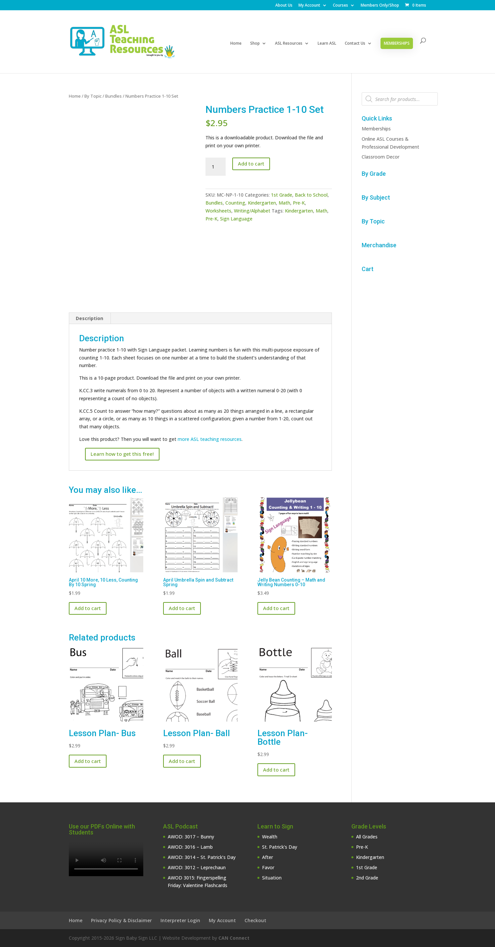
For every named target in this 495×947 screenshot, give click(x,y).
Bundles (113, 96)
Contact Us (355, 43)
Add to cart (251, 163)
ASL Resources (288, 43)
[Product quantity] (215, 167)
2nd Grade (367, 878)
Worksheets (218, 211)
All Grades (367, 836)
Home (236, 43)
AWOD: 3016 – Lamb (190, 847)
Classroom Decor (380, 157)
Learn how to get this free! (122, 453)
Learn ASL (327, 43)
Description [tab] (89, 318)
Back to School (311, 195)
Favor (268, 867)
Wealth (269, 836)
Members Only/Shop (380, 5)
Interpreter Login (180, 920)
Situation (272, 878)
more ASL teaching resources (210, 439)
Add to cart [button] (87, 608)
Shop (255, 43)
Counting (235, 203)
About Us (283, 5)
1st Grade (281, 195)
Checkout (255, 920)
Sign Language (236, 218)
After (267, 857)
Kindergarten (262, 203)
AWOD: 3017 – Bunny (191, 836)
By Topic (93, 96)
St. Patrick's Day (279, 847)
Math (284, 203)
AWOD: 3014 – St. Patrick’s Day (202, 857)
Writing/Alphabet (252, 211)
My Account (309, 5)
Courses (340, 5)
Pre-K (299, 203)
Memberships (397, 43)
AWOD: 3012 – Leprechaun (197, 867)
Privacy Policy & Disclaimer (121, 920)
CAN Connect (233, 938)
